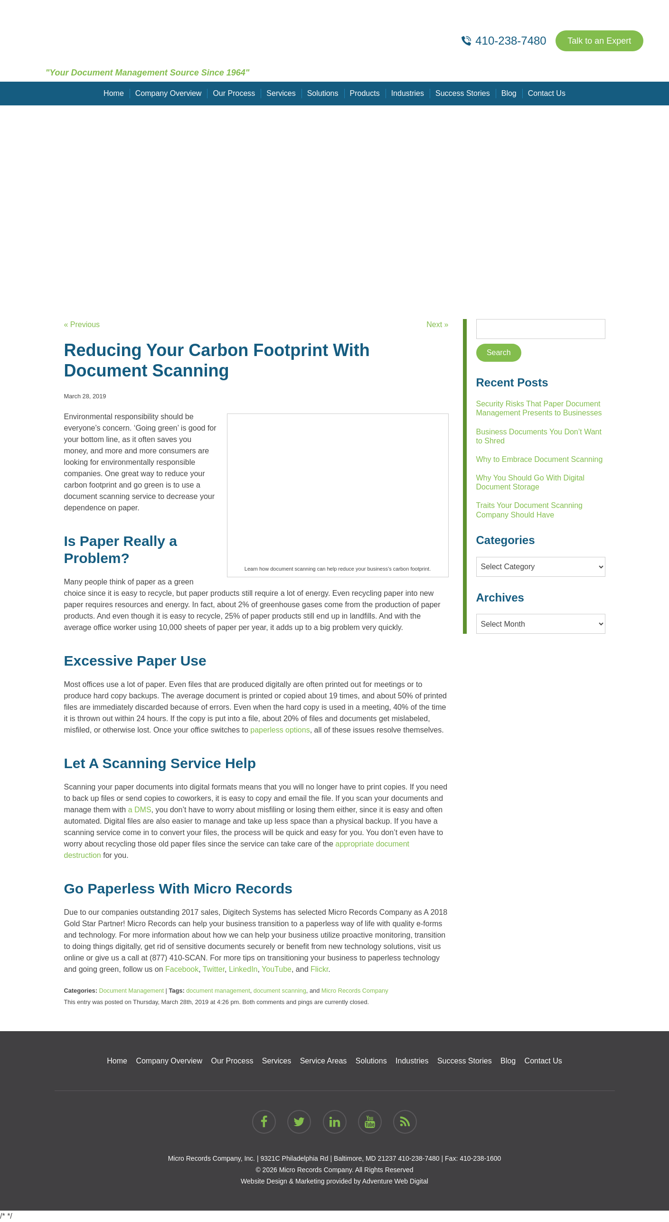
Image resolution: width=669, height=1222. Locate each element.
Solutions (323, 93)
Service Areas (323, 1061)
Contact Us (546, 93)
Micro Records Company (354, 990)
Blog (509, 93)
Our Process (234, 93)
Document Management (131, 990)
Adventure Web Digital (395, 1181)
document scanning (280, 990)
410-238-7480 (418, 1158)
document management (218, 990)
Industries (407, 93)
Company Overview (168, 93)
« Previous (82, 324)
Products (365, 93)
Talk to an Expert (599, 41)
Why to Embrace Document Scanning (539, 459)
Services (280, 93)
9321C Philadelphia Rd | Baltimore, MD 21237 (328, 1158)
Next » (437, 324)
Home (114, 93)
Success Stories (462, 93)
